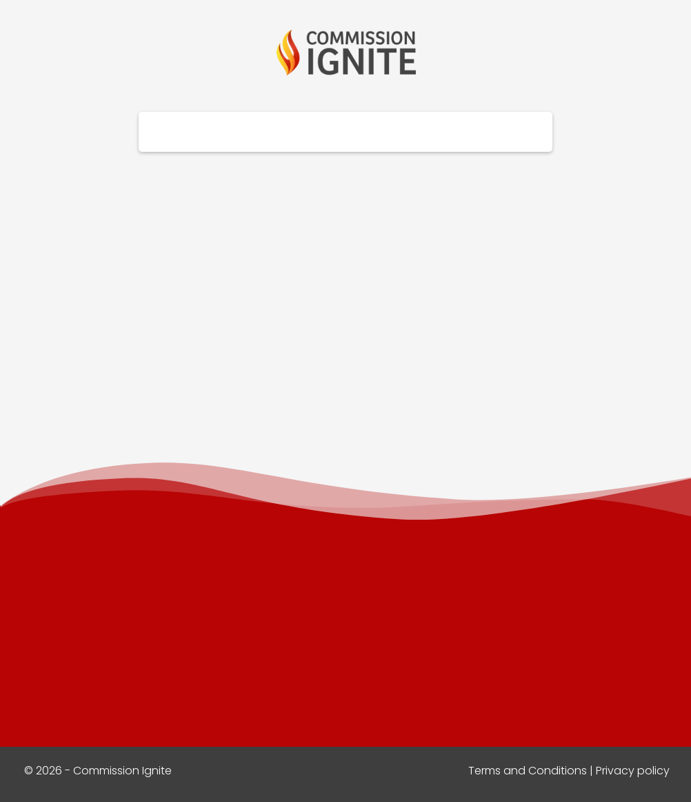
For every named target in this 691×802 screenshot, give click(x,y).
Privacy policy (633, 771)
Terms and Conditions (527, 771)
